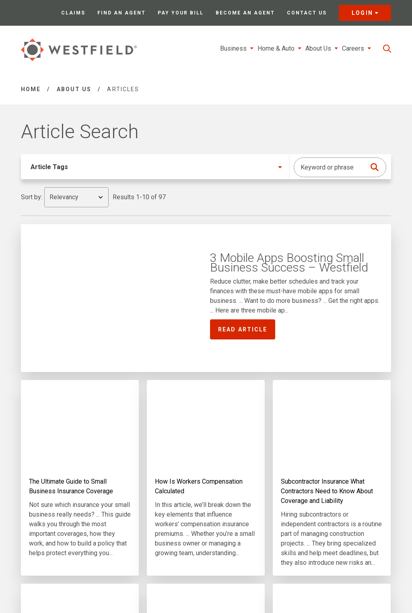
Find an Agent (121, 13)
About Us (74, 89)
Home (31, 89)
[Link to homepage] (79, 50)
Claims (73, 13)
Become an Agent (245, 13)
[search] (387, 49)
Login (365, 13)
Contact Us (307, 13)
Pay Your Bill (181, 13)
